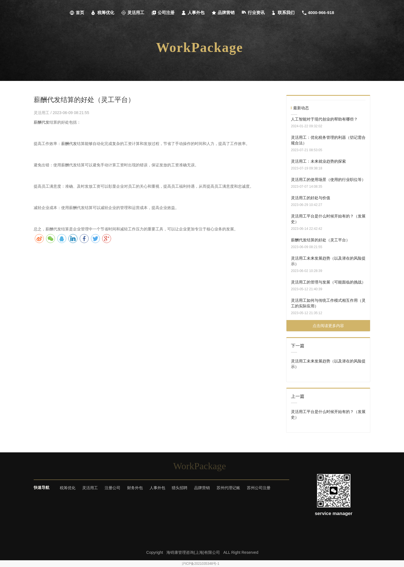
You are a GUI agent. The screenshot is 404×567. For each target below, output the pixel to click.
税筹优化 (102, 12)
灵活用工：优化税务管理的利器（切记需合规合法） (328, 140)
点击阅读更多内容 (328, 325)
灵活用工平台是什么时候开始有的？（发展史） (328, 219)
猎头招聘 (179, 488)
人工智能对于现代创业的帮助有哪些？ (324, 119)
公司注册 (163, 12)
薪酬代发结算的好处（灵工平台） (320, 240)
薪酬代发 (41, 122)
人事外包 (193, 12)
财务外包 (135, 488)
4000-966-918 (318, 12)
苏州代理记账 (228, 488)
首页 (77, 12)
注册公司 (112, 488)
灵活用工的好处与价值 (310, 198)
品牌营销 (223, 12)
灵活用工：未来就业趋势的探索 (318, 161)
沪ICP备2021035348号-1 (200, 564)
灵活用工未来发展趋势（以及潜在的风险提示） (328, 261)
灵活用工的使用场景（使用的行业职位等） (328, 179)
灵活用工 (132, 12)
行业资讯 (253, 12)
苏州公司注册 (258, 488)
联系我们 (283, 12)
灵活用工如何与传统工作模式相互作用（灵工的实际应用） (328, 303)
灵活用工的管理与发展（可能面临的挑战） (328, 282)
